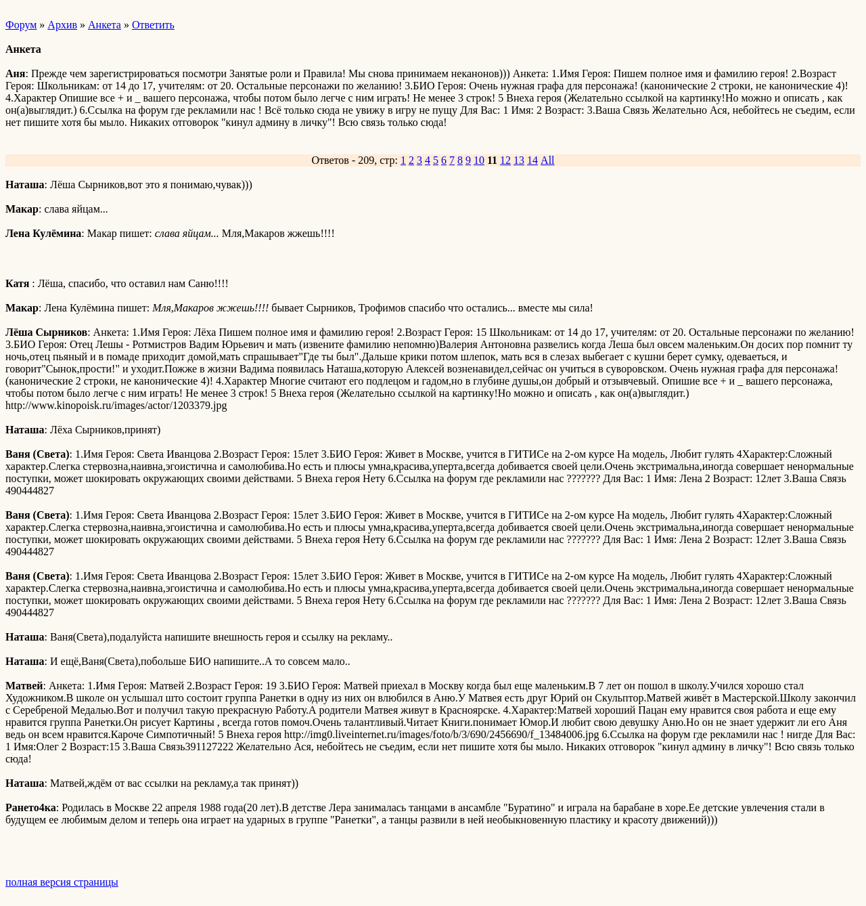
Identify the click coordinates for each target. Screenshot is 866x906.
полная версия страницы (61, 882)
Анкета (104, 24)
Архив (62, 24)
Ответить (153, 24)
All (547, 160)
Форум (21, 24)
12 (505, 160)
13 (519, 160)
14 (532, 160)
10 (479, 160)
